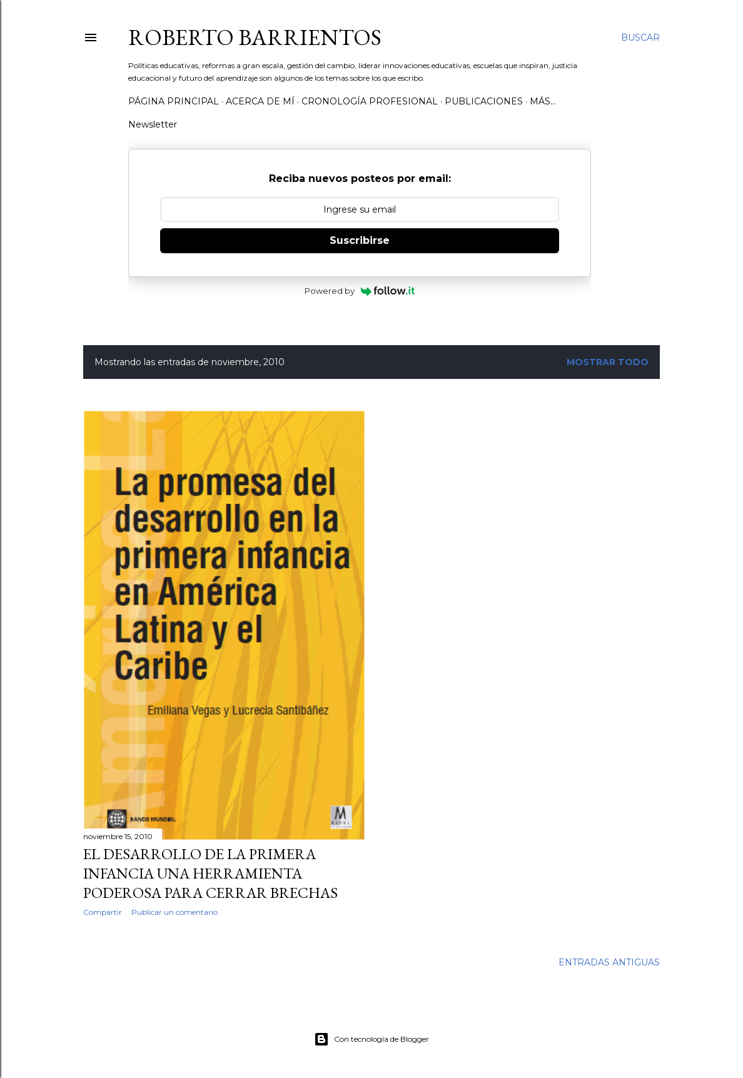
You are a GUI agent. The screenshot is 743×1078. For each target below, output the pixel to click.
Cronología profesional (369, 101)
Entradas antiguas (609, 962)
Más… (543, 101)
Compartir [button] (102, 912)
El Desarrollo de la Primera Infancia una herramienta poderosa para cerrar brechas (210, 873)
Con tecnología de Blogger (371, 1039)
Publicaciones (484, 101)
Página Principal (173, 101)
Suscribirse (360, 240)
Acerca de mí (260, 101)
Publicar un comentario (174, 912)
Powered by (360, 291)
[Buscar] (640, 38)
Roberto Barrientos (255, 37)
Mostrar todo (608, 362)
